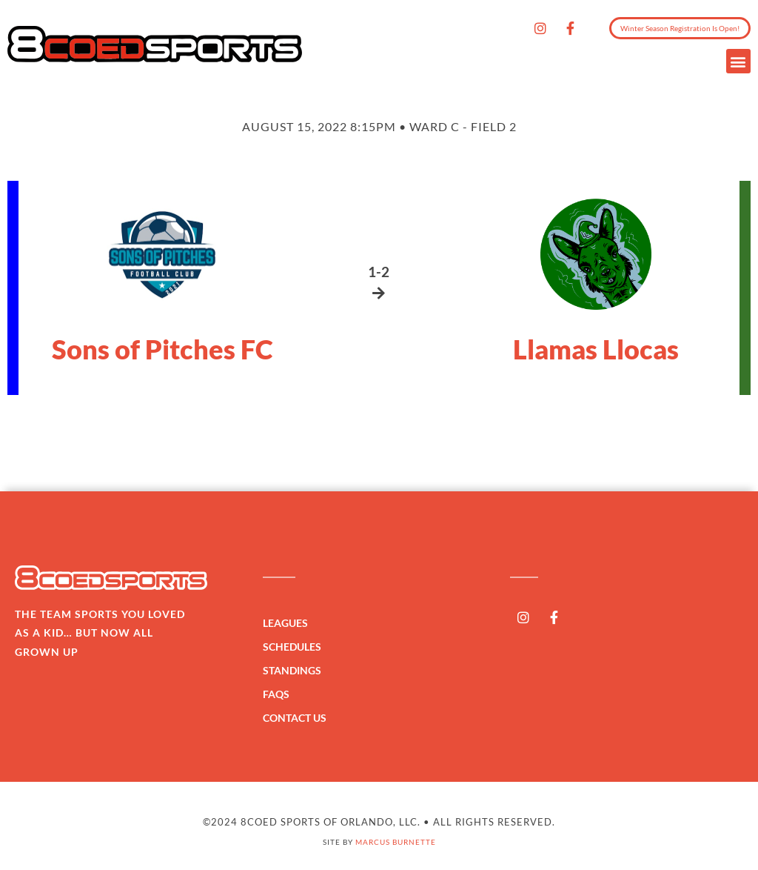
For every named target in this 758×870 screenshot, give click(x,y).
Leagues (289, 623)
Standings (296, 670)
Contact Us (294, 717)
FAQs (276, 694)
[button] (738, 61)
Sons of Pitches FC (162, 349)
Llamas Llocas (596, 349)
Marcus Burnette (395, 841)
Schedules (296, 647)
